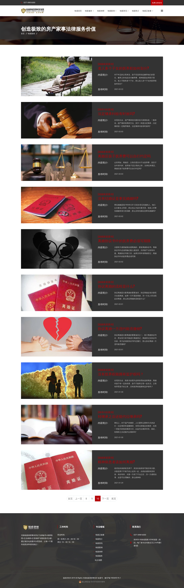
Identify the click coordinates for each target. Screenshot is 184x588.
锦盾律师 (100, 10)
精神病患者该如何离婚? (116, 461)
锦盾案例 (111, 10)
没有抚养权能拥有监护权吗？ (121, 373)
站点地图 (98, 560)
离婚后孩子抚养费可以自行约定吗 (124, 155)
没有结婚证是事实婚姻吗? (118, 198)
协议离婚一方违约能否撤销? (120, 328)
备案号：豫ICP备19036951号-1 (109, 578)
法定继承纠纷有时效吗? (116, 113)
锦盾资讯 (123, 10)
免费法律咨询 (157, 3)
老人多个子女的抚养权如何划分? (123, 68)
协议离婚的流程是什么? (116, 286)
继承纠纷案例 (106, 109)
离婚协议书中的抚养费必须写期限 (124, 240)
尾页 (113, 498)
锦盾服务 (88, 10)
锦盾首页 (78, 10)
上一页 (78, 498)
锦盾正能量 (146, 10)
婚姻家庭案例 (106, 64)
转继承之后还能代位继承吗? (120, 416)
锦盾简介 (135, 10)
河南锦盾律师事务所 (90, 578)
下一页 (105, 498)
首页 (23, 34)
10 (97, 498)
